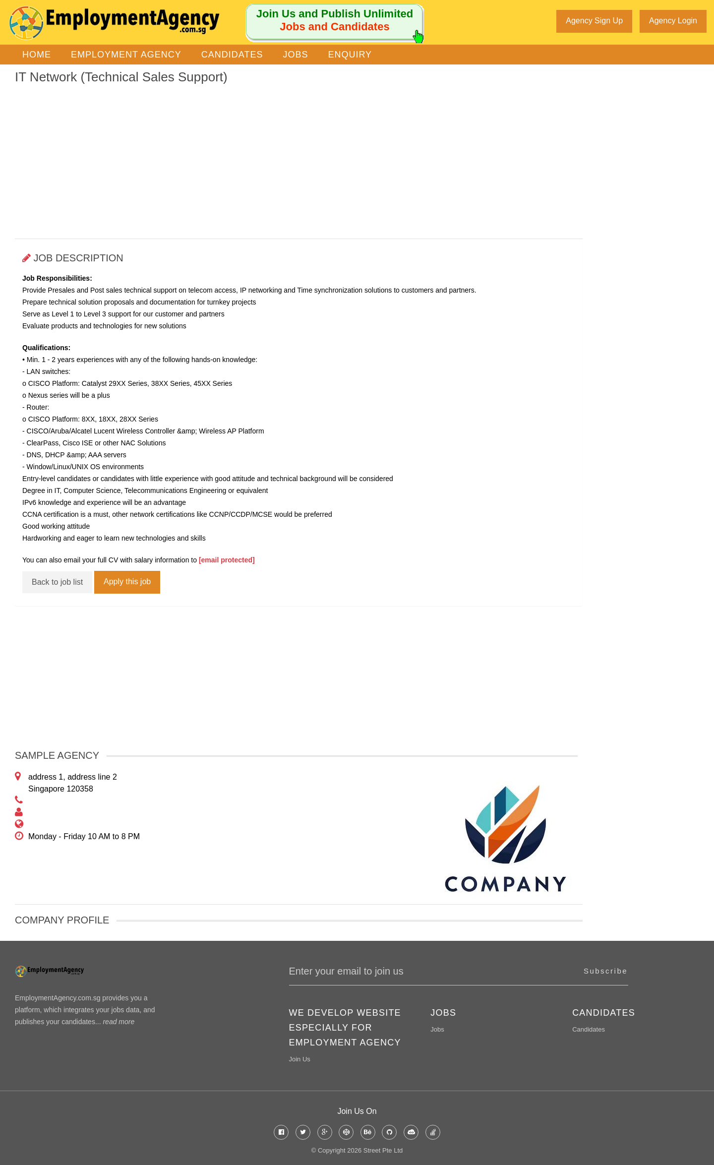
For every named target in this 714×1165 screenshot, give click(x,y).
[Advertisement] (299, 160)
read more (118, 1020)
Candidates (232, 53)
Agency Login (673, 20)
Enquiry (350, 53)
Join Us (299, 1057)
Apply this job (127, 580)
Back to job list (57, 580)
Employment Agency (126, 53)
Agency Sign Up (594, 20)
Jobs (295, 53)
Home (36, 53)
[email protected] (227, 558)
